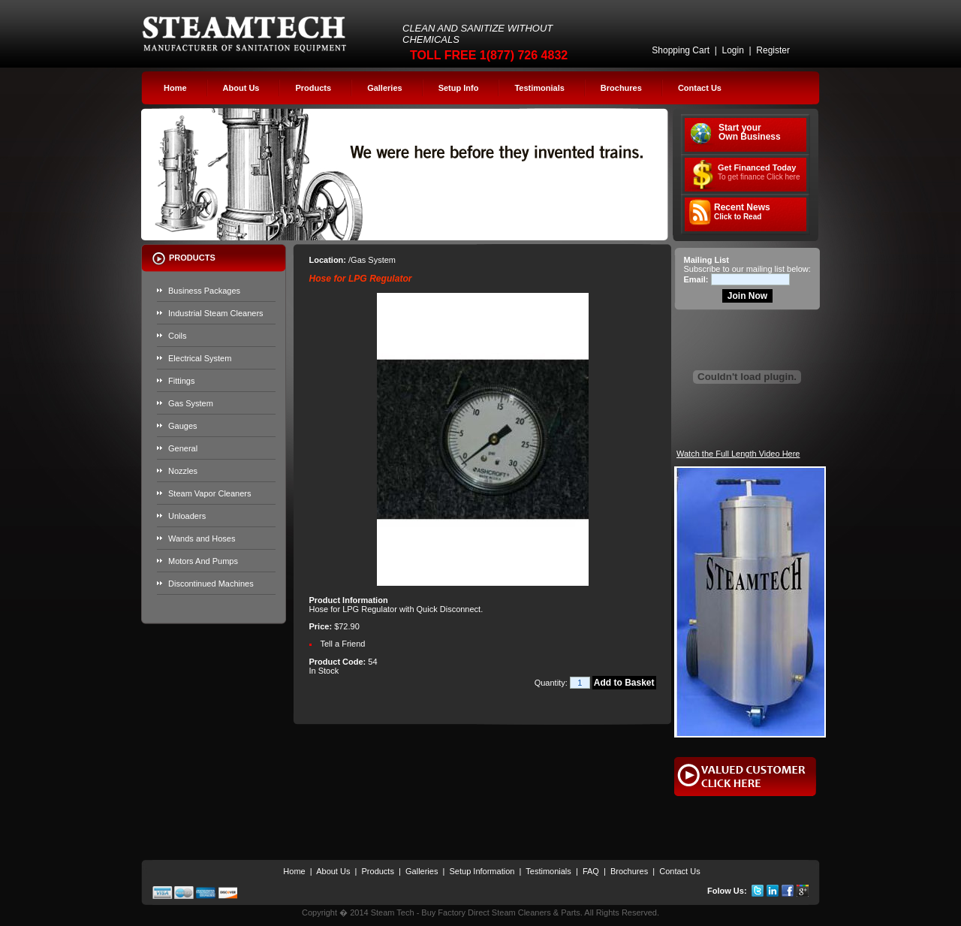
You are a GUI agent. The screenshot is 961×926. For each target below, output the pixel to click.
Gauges (182, 425)
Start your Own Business (749, 132)
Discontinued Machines (211, 583)
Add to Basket (624, 682)
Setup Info (458, 87)
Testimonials (539, 87)
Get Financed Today (759, 172)
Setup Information (482, 871)
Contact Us (700, 87)
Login (732, 50)
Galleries (384, 87)
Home (175, 87)
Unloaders (187, 515)
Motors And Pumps (203, 561)
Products (313, 87)
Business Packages (204, 290)
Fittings (181, 380)
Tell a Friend (343, 643)
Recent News (742, 212)
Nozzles (182, 470)
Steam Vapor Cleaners (209, 493)
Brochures (621, 87)
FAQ (591, 871)
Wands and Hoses (201, 538)
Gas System (190, 403)
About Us (241, 87)
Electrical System (199, 358)
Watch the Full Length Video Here (738, 453)
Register (773, 50)
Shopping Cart (680, 50)
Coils (177, 335)
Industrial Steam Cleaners (216, 313)
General (182, 448)
